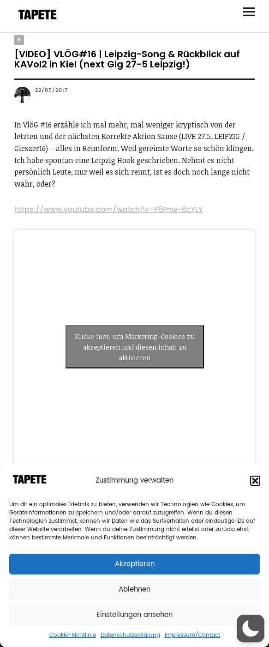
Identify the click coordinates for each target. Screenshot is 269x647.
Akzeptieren (135, 564)
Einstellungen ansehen (134, 615)
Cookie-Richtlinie (72, 635)
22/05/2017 (51, 90)
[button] (255, 480)
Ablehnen (134, 589)
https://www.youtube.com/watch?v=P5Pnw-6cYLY (108, 210)
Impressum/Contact (192, 635)
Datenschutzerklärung (130, 635)
